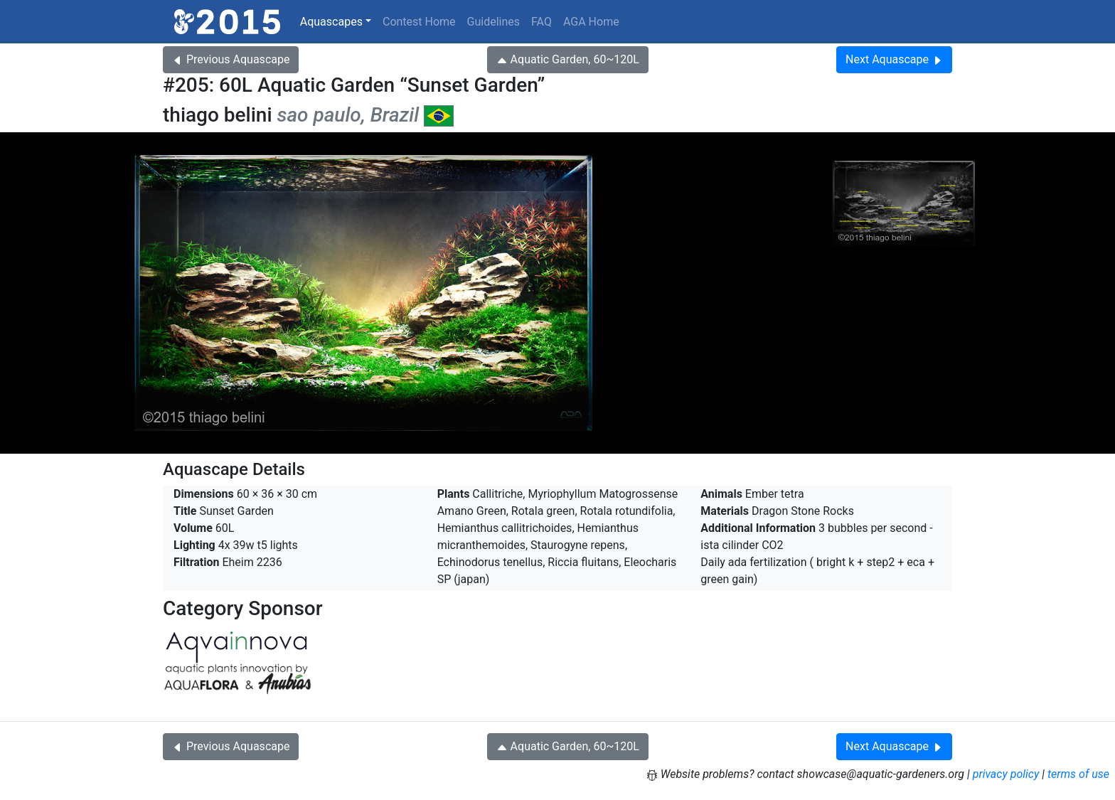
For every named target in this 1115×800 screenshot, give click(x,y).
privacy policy (1006, 774)
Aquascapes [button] (331, 21)
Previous (230, 59)
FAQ (541, 21)
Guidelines (493, 21)
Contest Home (419, 21)
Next (894, 59)
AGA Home (591, 21)
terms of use (1078, 774)
